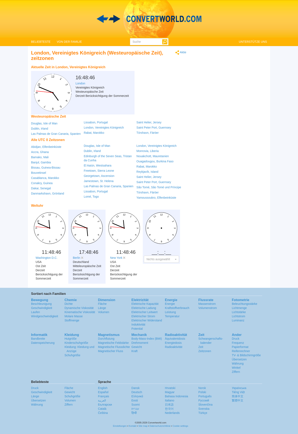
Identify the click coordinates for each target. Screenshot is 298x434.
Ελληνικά (137, 396)
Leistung (170, 312)
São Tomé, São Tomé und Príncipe (158, 187)
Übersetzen (239, 359)
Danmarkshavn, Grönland (47, 193)
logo (149, 19)
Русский (203, 400)
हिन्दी (134, 413)
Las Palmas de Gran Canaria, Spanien (56, 133)
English (102, 388)
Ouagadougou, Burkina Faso (154, 161)
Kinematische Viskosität (80, 312)
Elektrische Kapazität (145, 303)
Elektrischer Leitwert (144, 312)
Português (204, 396)
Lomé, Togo (91, 196)
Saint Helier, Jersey (148, 122)
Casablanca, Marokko (45, 178)
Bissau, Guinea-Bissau (45, 167)
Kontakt (132, 426)
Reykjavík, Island (147, 171)
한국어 (169, 408)
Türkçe (202, 413)
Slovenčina (205, 404)
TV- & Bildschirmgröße (246, 355)
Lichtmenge (239, 308)
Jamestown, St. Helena (99, 181)
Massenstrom (207, 303)
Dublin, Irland (39, 128)
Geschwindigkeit (41, 308)
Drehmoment (139, 342)
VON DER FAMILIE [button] (69, 41)
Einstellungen (120, 426)
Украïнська (239, 388)
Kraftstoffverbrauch (177, 308)
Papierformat (240, 347)
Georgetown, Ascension (99, 175)
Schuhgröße (72, 355)
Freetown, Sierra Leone (99, 170)
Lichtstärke (239, 312)
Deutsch (136, 392)
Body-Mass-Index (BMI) (146, 338)
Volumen (103, 312)
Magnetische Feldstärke (113, 342)
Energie (170, 303)
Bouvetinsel (38, 172)
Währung (238, 363)
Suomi (135, 404)
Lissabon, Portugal (96, 122)
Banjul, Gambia (41, 162)
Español (103, 392)
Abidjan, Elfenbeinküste (46, 146)
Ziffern (236, 371)
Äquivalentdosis (175, 338)
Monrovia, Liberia (147, 151)
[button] (161, 259)
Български (105, 404)
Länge (102, 308)
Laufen (35, 312)
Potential (137, 328)
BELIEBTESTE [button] (40, 41)
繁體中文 (237, 400)
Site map (142, 426)
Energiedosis (173, 342)
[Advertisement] (160, 73)
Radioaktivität (173, 347)
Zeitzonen (204, 351)
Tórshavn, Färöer (147, 132)
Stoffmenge (72, 320)
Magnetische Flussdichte (114, 347)
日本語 (169, 404)
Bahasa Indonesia (176, 396)
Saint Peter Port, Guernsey (153, 127)
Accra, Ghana (40, 152)
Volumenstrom (207, 308)
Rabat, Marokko (94, 132)
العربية (102, 400)
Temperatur (172, 316)
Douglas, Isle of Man (44, 123)
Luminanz (238, 320)
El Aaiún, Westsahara (98, 165)
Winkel (236, 367)
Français (103, 396)
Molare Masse (74, 316)
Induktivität (138, 324)
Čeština (103, 413)
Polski (202, 392)
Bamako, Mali (40, 157)
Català (102, 408)
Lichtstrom (238, 316)
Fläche (102, 303)
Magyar (170, 392)
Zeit (200, 347)
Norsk (202, 388)
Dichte (69, 303)
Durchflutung (106, 338)
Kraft (134, 351)
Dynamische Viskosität (79, 308)
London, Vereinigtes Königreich (104, 127)
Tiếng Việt (238, 392)
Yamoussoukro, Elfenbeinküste (156, 197)
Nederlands (172, 413)
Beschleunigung (41, 303)
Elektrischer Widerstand (146, 320)
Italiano (169, 400)
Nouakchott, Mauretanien (152, 156)
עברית (135, 408)
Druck (235, 338)
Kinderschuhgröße (76, 342)
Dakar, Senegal (41, 188)
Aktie (180, 52)
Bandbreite (38, 338)
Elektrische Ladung (143, 308)
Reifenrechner (241, 351)
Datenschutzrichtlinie (160, 426)
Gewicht (136, 347)
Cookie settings (180, 426)
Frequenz (238, 342)
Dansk (135, 388)
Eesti (134, 400)
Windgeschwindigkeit (44, 316)
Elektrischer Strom (143, 316)
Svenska (203, 408)
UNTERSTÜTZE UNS (253, 41)
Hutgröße (71, 338)
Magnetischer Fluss (110, 351)
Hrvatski (170, 388)
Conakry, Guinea (42, 183)
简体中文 (237, 396)
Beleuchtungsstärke (244, 303)
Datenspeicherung (43, 342)
